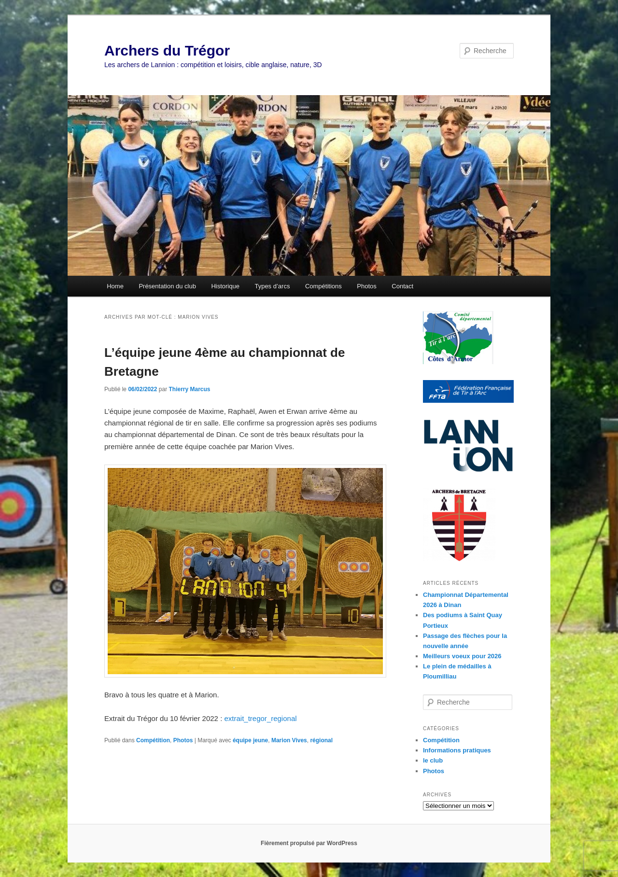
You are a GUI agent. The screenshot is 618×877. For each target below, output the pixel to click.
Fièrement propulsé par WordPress (309, 843)
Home (115, 286)
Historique (225, 286)
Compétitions (323, 286)
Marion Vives (289, 740)
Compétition (153, 740)
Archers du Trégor (167, 50)
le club (433, 760)
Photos (366, 286)
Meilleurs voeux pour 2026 (462, 656)
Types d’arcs (272, 286)
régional (321, 740)
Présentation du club (167, 286)
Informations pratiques (457, 750)
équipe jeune (250, 740)
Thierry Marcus (189, 389)
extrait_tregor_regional (260, 718)
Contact (402, 286)
